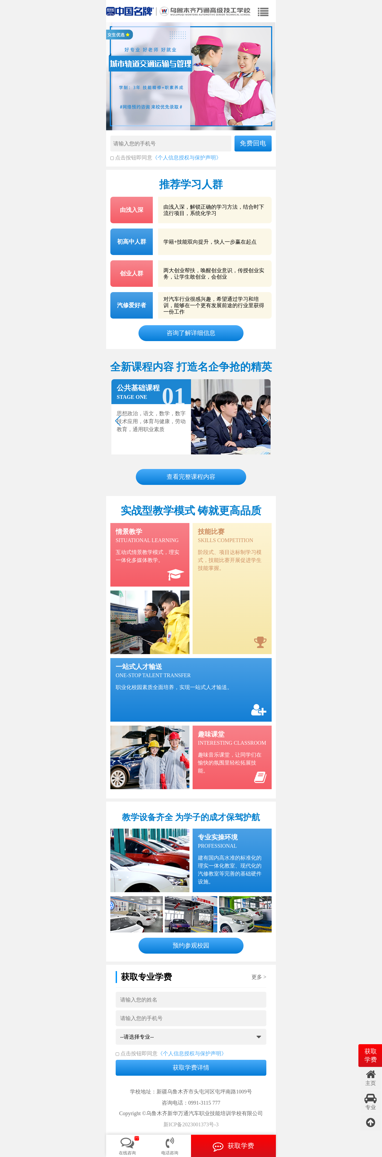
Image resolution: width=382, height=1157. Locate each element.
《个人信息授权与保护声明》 (186, 157)
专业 (370, 1101)
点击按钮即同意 (131, 157)
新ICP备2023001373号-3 (191, 1125)
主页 (370, 1077)
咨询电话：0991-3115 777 (191, 1103)
